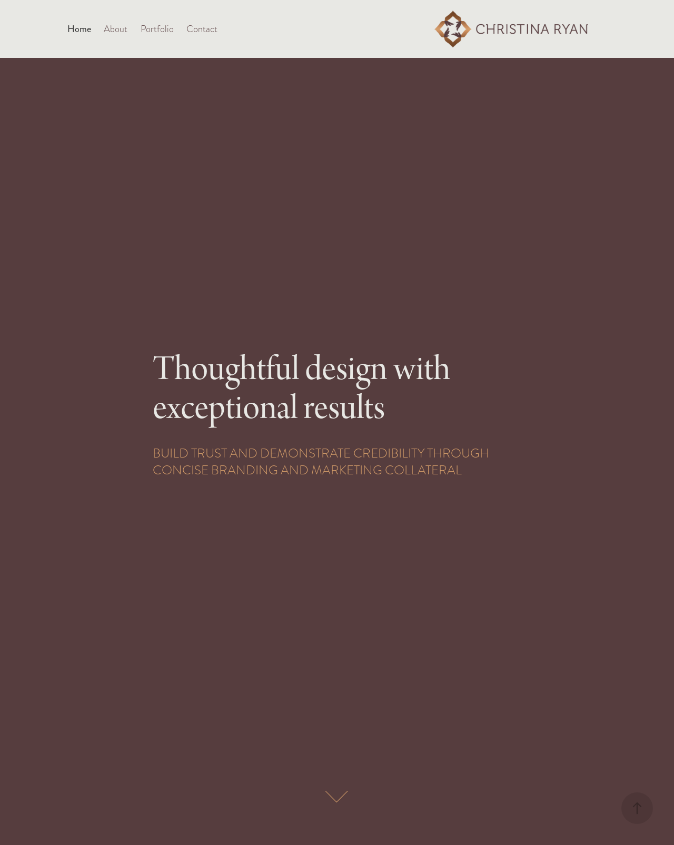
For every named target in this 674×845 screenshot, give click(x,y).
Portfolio (157, 28)
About (115, 28)
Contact (201, 28)
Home (79, 29)
